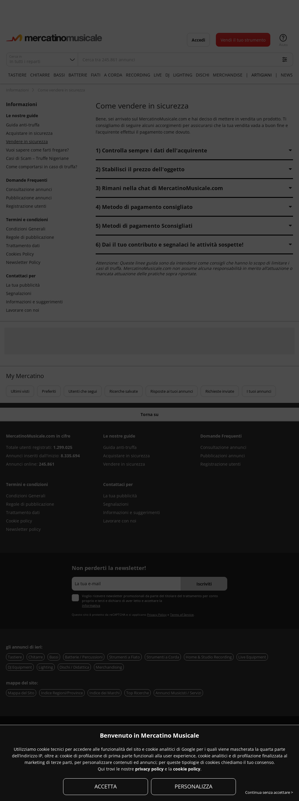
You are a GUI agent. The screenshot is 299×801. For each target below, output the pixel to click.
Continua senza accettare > (269, 792)
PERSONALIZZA (193, 786)
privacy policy (149, 769)
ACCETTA (105, 786)
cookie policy (186, 769)
